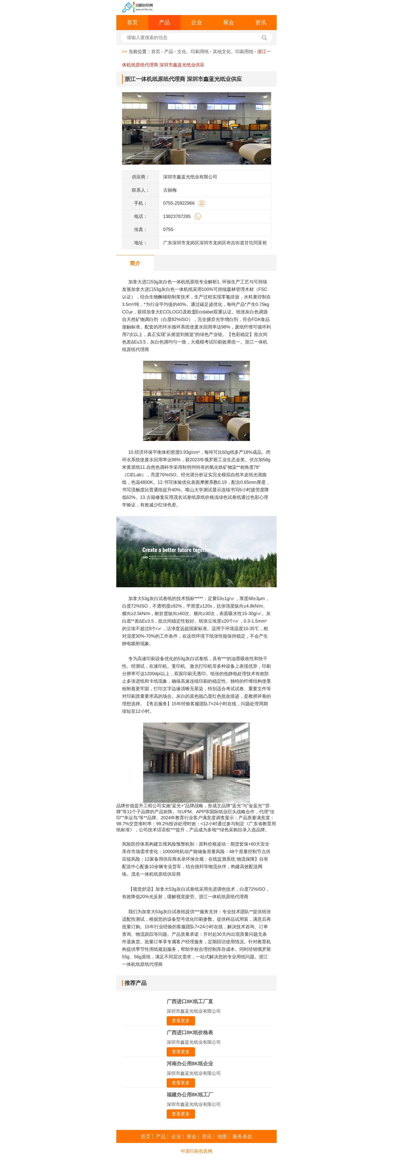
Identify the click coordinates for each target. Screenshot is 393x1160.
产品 (164, 22)
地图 (222, 1136)
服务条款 (242, 1136)
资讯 (260, 22)
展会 (228, 22)
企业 (196, 22)
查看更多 (181, 1020)
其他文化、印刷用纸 (233, 51)
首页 (132, 22)
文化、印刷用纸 (193, 51)
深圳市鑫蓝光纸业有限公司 (194, 1011)
